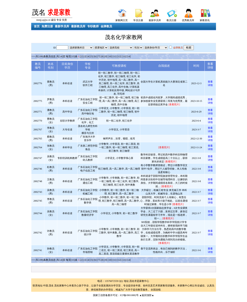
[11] (115, 56)
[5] (91, 56)
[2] (81, 56)
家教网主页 (121, 20)
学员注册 (138, 20)
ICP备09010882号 (129, 295)
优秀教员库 (188, 20)
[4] (88, 56)
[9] (105, 56)
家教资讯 (205, 20)
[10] (110, 56)
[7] (98, 56)
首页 (37, 26)
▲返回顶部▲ (146, 295)
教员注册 (171, 20)
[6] (95, 56)
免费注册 (47, 26)
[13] (124, 56)
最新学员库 (155, 20)
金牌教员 (106, 26)
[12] (119, 56)
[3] (84, 56)
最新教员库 (78, 26)
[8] (102, 56)
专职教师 (93, 26)
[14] (128, 56)
